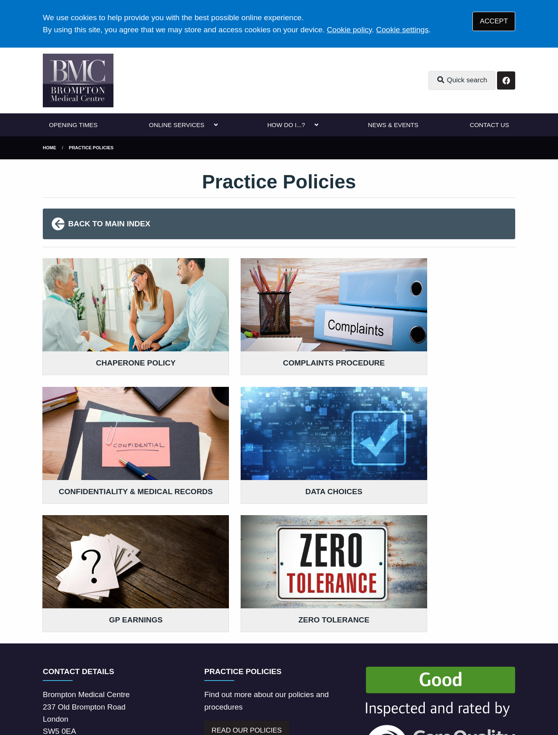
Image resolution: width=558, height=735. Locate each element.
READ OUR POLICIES (247, 577)
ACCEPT (494, 21)
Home (49, 147)
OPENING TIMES (73, 124)
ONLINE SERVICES (176, 124)
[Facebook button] (506, 80)
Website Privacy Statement (301, 673)
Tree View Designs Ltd (111, 702)
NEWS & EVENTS (393, 124)
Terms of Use (113, 673)
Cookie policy (349, 29)
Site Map (396, 673)
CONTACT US (489, 124)
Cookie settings (402, 29)
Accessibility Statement (216, 673)
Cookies (362, 673)
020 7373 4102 (108, 598)
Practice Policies (91, 147)
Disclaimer (158, 673)
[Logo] (78, 80)
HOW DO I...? (286, 124)
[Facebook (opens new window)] (50, 702)
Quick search (461, 80)
